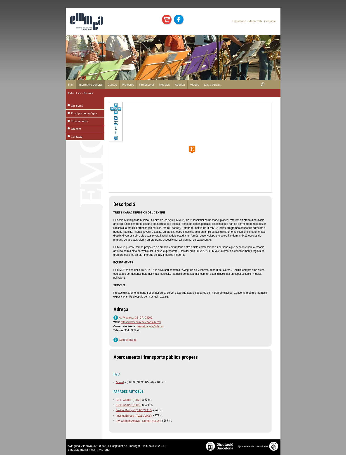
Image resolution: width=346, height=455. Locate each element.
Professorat (146, 84)
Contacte (270, 21)
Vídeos (194, 84)
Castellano (239, 21)
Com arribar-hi (128, 339)
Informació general (90, 84)
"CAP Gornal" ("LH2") (128, 399)
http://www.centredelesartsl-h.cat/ (141, 322)
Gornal (120, 382)
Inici (70, 84)
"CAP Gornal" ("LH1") (128, 405)
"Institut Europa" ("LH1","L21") (134, 410)
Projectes (128, 84)
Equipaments (79, 121)
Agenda (180, 84)
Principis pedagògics (84, 113)
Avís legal (104, 449)
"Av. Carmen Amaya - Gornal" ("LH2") (138, 420)
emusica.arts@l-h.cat (150, 326)
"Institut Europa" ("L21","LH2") (134, 415)
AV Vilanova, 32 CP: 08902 (136, 317)
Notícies (164, 84)
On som (88, 93)
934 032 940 (157, 446)
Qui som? (77, 105)
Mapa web (255, 21)
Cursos (112, 84)
